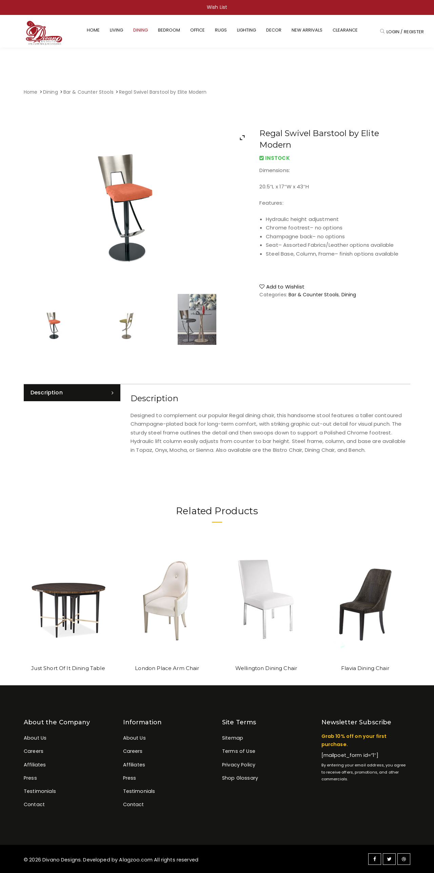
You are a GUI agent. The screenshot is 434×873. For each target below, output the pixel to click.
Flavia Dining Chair (365, 668)
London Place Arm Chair (167, 668)
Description (47, 392)
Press (30, 778)
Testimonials (40, 791)
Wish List (217, 7)
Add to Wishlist (281, 286)
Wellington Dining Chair (266, 668)
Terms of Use (238, 751)
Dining (50, 92)
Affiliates (35, 764)
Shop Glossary (240, 778)
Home (31, 92)
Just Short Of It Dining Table (68, 668)
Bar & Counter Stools (88, 92)
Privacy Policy (238, 764)
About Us (35, 738)
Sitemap (232, 738)
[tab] (72, 392)
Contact (34, 804)
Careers (33, 751)
